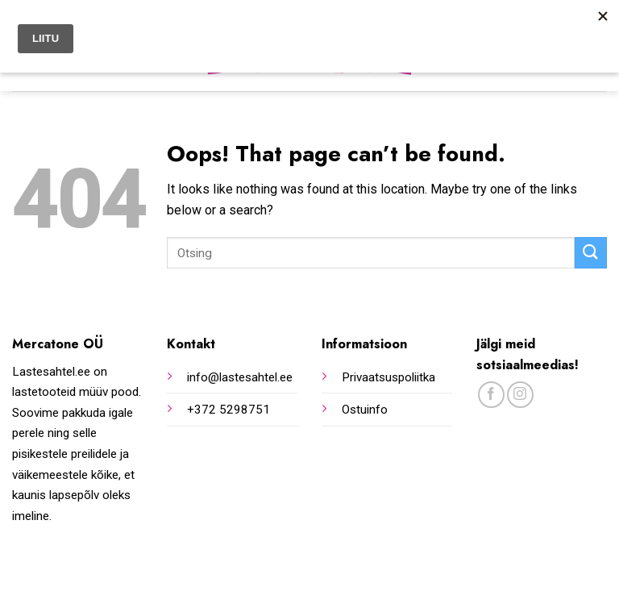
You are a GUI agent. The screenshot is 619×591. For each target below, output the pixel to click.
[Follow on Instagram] (520, 394)
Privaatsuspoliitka (388, 377)
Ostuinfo (365, 409)
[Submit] (591, 252)
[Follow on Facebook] (491, 394)
